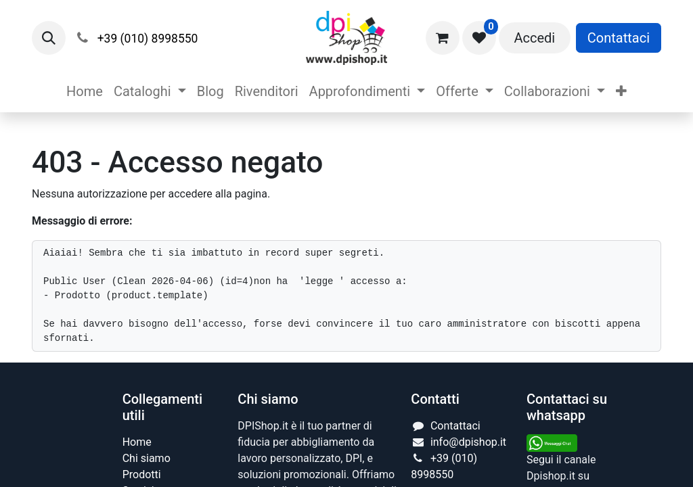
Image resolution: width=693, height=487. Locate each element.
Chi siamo (146, 458)
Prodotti (141, 474)
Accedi (534, 38)
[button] (49, 38)
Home (137, 442)
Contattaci (618, 38)
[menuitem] (84, 91)
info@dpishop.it (468, 442)
